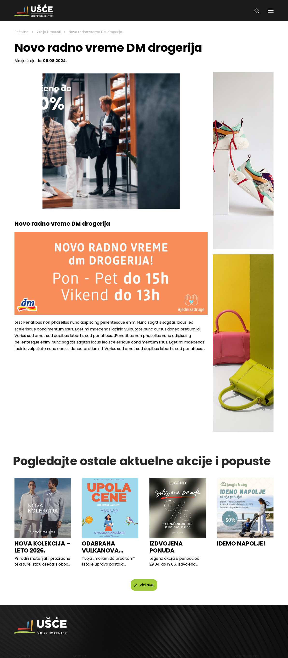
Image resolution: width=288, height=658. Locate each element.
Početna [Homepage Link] (21, 32)
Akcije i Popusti (48, 32)
